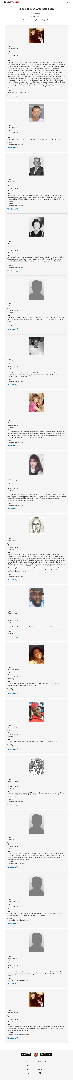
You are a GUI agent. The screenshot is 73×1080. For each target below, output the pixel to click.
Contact (28, 1069)
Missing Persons (36, 20)
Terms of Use (41, 1061)
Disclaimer (40, 1069)
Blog (27, 1073)
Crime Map (36, 13)
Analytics (39, 17)
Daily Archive (46, 20)
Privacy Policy (41, 1065)
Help (27, 1066)
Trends (33, 17)
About (28, 1062)
